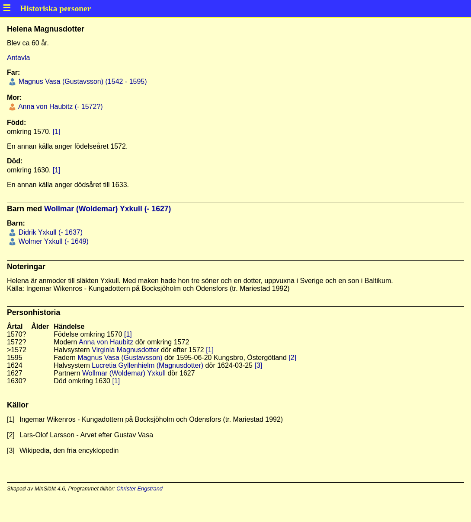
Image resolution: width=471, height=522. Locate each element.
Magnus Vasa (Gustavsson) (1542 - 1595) (81, 81)
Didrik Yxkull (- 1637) (49, 232)
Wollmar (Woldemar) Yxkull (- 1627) (107, 208)
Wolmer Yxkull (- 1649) (52, 241)
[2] (292, 357)
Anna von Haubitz (106, 342)
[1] (57, 131)
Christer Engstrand (139, 488)
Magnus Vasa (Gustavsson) (119, 357)
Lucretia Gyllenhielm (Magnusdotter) (147, 365)
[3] (258, 365)
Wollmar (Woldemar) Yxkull (124, 373)
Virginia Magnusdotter (125, 349)
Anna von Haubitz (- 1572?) (59, 106)
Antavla (18, 57)
